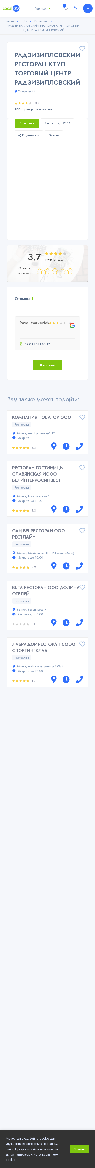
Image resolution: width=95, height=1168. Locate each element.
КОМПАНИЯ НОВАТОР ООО (41, 417)
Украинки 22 (25, 91)
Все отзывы (47, 365)
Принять (79, 1149)
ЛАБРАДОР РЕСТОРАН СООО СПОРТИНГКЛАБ (43, 647)
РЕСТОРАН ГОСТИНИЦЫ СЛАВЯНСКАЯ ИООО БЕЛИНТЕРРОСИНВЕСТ (38, 474)
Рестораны (22, 424)
